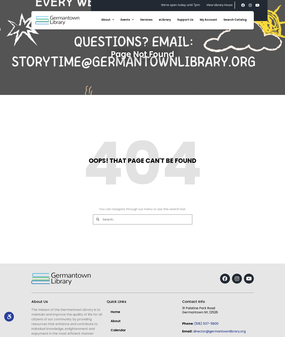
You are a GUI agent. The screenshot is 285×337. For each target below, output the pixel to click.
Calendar (118, 330)
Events (127, 20)
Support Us (185, 20)
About (107, 20)
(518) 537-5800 (206, 323)
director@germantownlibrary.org (219, 331)
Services (146, 20)
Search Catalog (235, 20)
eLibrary (165, 20)
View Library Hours (219, 5)
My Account (208, 20)
